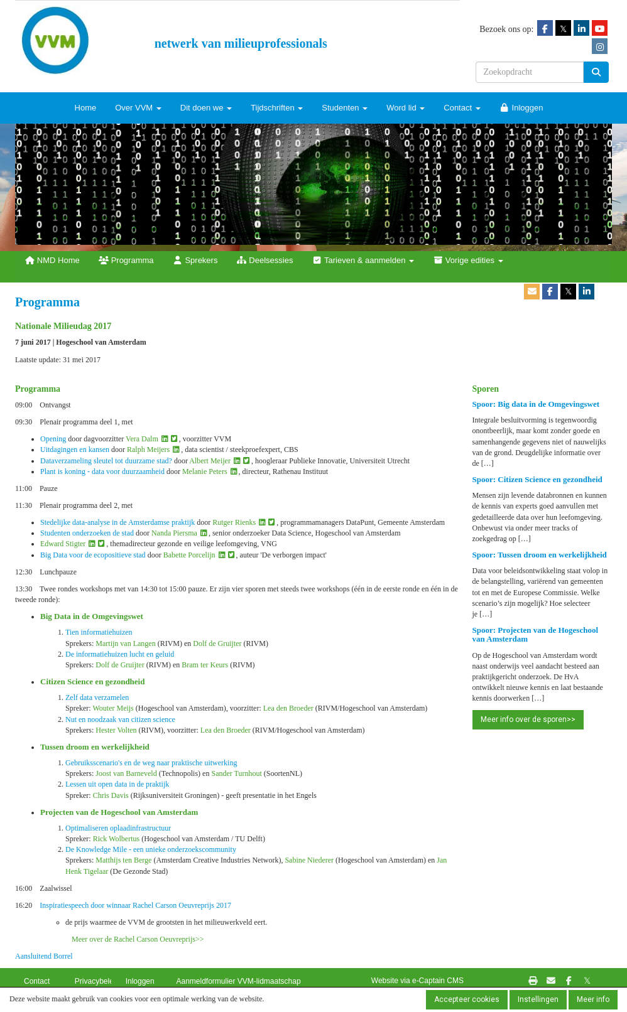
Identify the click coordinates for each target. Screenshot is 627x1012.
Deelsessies (264, 260)
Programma (126, 260)
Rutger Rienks (234, 522)
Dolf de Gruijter (217, 643)
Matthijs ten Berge (123, 860)
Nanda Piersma (174, 533)
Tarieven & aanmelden (363, 260)
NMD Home (52, 260)
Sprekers (195, 260)
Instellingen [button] (538, 999)
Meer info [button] (593, 999)
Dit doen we (206, 107)
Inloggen (521, 107)
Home (86, 107)
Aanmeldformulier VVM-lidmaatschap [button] (238, 981)
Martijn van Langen (125, 643)
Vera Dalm (142, 438)
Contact (462, 107)
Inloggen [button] (140, 981)
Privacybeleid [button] (97, 981)
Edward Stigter (62, 543)
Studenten (345, 107)
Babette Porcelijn (189, 555)
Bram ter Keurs (205, 664)
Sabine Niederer (309, 860)
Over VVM (138, 107)
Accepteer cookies (466, 999)
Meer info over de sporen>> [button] (528, 719)
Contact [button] (37, 981)
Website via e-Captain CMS (417, 980)
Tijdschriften (277, 107)
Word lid (405, 107)
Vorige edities (468, 260)
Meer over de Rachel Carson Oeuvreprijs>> (138, 939)
